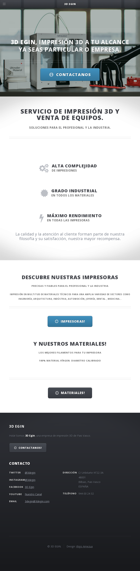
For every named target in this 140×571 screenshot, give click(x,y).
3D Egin (29, 487)
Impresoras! (73, 321)
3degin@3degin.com (37, 501)
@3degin (30, 472)
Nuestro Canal (33, 494)
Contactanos (73, 74)
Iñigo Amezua (84, 546)
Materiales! (73, 393)
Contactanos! (30, 447)
